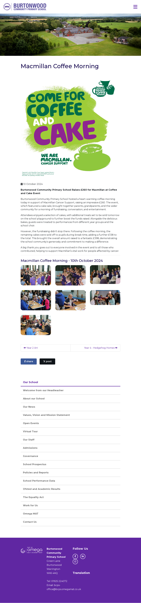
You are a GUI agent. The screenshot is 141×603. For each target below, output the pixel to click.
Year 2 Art (31, 348)
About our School (34, 398)
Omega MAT (30, 513)
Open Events (31, 423)
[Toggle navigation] (135, 6)
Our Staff (28, 439)
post (47, 361)
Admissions (30, 448)
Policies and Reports (36, 472)
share (28, 361)
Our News (29, 407)
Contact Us (30, 522)
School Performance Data (39, 481)
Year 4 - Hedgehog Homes (100, 348)
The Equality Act (33, 497)
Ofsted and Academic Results (41, 489)
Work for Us (30, 505)
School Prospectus (34, 464)
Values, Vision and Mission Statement (46, 415)
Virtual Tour (30, 431)
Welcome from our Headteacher (43, 390)
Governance (30, 456)
